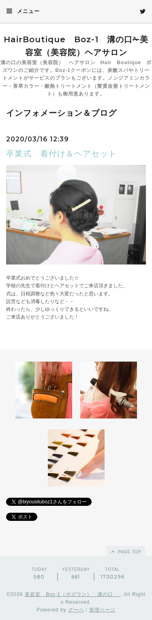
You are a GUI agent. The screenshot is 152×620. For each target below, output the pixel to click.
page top (125, 551)
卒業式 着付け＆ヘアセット (61, 153)
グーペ (76, 610)
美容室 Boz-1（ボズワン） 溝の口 (72, 594)
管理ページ (102, 610)
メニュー (23, 11)
